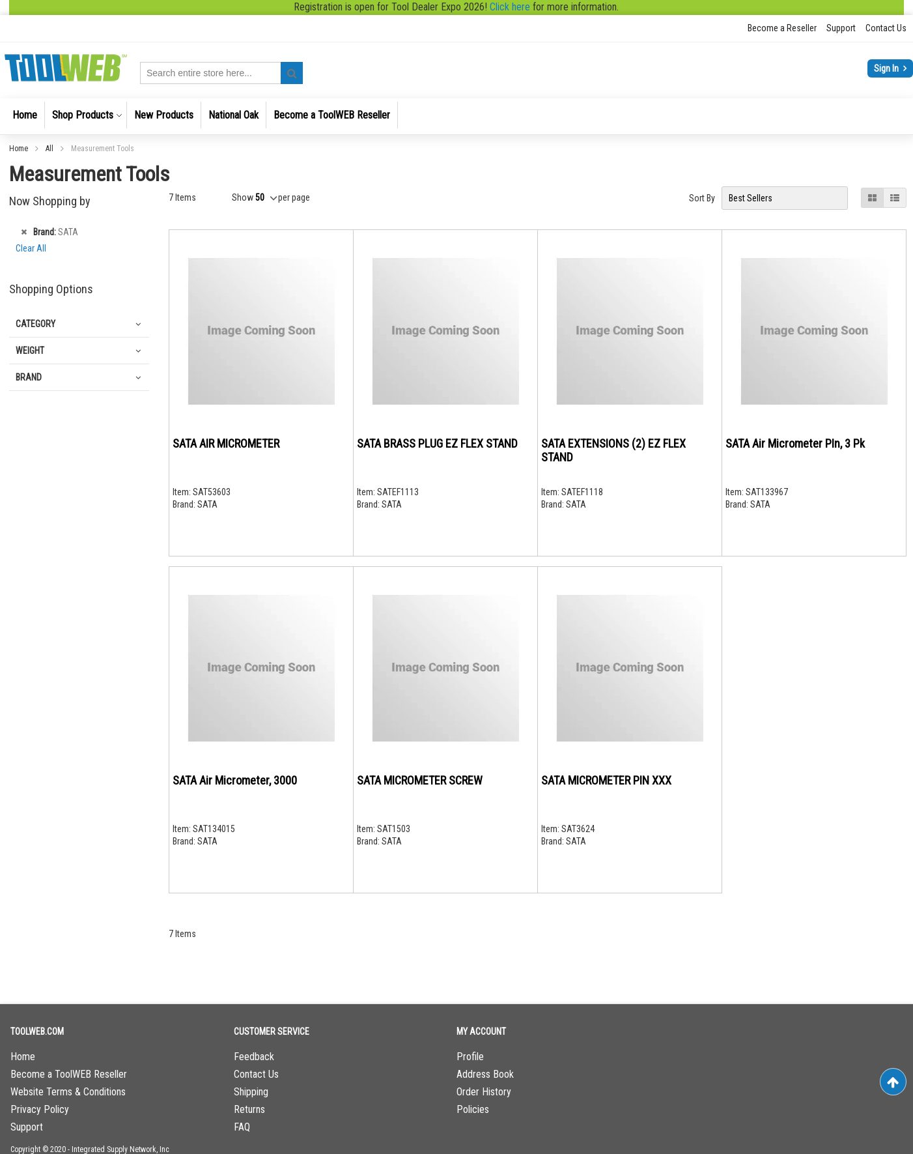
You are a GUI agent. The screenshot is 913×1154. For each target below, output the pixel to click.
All (50, 148)
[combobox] (221, 73)
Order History (484, 1092)
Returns (249, 1109)
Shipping (251, 1092)
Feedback (254, 1056)
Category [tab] (35, 324)
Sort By (702, 198)
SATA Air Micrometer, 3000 (235, 780)
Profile (470, 1056)
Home (19, 148)
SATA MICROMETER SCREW (420, 780)
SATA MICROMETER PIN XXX (606, 780)
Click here (510, 7)
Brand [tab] (29, 377)
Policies (473, 1109)
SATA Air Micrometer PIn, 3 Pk (795, 443)
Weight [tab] (30, 350)
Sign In (887, 68)
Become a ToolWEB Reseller (68, 1074)
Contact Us (885, 28)
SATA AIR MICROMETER (226, 443)
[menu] (456, 116)
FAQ (242, 1127)
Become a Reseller (782, 28)
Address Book (485, 1074)
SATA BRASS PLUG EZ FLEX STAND (437, 443)
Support (841, 28)
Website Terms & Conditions (68, 1092)
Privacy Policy (39, 1109)
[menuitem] (24, 115)
